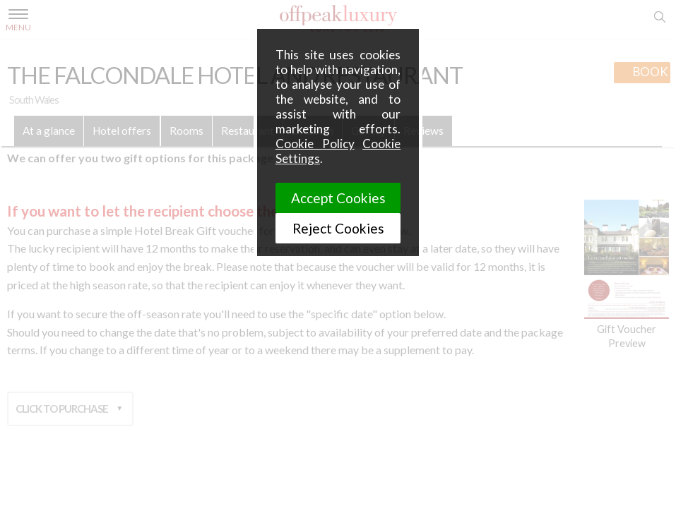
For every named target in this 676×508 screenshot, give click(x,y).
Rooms (186, 130)
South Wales (34, 100)
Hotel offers (122, 130)
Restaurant (247, 130)
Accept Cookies (338, 198)
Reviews (423, 130)
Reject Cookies (338, 228)
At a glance (49, 130)
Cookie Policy (315, 143)
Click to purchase (62, 404)
